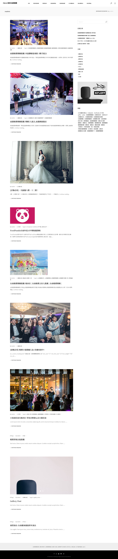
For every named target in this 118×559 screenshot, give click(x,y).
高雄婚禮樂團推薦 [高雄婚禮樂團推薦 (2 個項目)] (99, 131)
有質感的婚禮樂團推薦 (62, 48)
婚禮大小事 (29, 278)
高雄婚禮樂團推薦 (48, 118)
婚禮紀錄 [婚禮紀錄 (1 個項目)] (92, 124)
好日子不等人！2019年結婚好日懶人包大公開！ (87, 41)
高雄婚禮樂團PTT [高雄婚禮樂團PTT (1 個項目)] (91, 131)
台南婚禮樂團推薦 (39, 48)
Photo (24, 521)
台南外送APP (44, 226)
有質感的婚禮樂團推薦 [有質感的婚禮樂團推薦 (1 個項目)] (82, 128)
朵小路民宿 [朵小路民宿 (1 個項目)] (90, 128)
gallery (35, 497)
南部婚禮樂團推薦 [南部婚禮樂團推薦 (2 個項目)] (89, 114)
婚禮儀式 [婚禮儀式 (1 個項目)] (80, 122)
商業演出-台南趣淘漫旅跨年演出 (23, 525)
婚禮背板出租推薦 (17, 439)
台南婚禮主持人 (41, 278)
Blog (108, 11)
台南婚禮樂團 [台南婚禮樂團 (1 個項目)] (80, 118)
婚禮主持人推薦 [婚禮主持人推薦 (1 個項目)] (101, 120)
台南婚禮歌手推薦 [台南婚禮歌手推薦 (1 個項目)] (96, 118)
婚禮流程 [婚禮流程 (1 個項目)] (87, 124)
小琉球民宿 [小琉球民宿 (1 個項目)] (80, 126)
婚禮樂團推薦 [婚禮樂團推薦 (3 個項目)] (104, 122)
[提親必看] (80, 56)
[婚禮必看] (20, 48)
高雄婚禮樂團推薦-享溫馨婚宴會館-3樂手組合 (28, 53)
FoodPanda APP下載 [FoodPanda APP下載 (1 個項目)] (98, 113)
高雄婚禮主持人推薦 (33, 118)
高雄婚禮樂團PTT (40, 118)
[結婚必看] (24, 278)
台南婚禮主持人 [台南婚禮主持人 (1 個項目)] (81, 117)
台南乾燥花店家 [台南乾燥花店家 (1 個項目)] (98, 114)
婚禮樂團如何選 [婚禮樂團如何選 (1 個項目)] (98, 122)
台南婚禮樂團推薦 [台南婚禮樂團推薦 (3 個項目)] (88, 118)
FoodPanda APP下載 (37, 226)
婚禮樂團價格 (54, 48)
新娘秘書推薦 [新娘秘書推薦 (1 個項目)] (96, 126)
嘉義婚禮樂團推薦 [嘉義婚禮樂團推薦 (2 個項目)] (93, 120)
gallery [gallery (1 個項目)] (79, 114)
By (12, 48)
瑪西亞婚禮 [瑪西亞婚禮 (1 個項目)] (96, 128)
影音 (24, 435)
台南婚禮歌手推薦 (62, 278)
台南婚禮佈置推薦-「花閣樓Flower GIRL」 (87, 38)
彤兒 (67, 278)
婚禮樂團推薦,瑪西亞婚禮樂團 (101, 11)
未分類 (19, 226)
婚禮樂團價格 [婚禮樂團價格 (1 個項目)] (91, 122)
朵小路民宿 (58, 414)
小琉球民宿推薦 (52, 414)
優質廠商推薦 (81, 69)
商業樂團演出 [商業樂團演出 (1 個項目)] (86, 120)
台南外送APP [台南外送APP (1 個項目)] (105, 114)
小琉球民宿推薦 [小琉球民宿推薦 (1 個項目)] (87, 126)
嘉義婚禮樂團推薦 (47, 48)
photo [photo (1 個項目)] (83, 114)
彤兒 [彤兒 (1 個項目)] (92, 126)
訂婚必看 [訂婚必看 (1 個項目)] (101, 128)
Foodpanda (29, 226)
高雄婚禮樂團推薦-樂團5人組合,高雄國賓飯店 (28, 121)
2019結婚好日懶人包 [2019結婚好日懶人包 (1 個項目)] (82, 113)
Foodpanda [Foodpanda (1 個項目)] (90, 113)
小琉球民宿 (46, 414)
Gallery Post (15, 501)
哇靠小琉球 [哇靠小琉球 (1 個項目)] (80, 120)
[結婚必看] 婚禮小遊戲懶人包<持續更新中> (27, 349)
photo (38, 497)
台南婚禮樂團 (48, 278)
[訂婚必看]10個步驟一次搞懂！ (84, 43)
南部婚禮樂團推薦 (32, 48)
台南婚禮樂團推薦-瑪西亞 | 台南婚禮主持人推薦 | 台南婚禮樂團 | (36, 283)
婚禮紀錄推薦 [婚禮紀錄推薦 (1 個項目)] (97, 124)
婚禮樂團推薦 (40, 414)
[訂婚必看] (20, 186)
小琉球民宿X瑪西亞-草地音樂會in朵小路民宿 (28, 418)
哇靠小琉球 (29, 414)
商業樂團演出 (34, 414)
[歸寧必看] (25, 497)
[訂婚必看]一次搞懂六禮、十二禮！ (24, 190)
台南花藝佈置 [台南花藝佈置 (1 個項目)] (103, 118)
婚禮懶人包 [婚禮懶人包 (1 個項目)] (85, 122)
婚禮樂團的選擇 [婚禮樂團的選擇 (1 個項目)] (81, 124)
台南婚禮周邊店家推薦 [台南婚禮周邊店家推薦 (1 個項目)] (98, 117)
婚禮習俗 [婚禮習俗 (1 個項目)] (103, 124)
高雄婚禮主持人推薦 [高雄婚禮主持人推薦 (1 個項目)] (82, 131)
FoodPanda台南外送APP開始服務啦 (25, 230)
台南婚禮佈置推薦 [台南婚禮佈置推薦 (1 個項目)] (89, 117)
